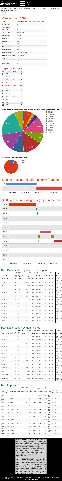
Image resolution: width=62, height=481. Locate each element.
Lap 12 (2, 434)
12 (3, 105)
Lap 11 (2, 431)
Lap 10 (2, 427)
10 (3, 99)
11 (3, 102)
